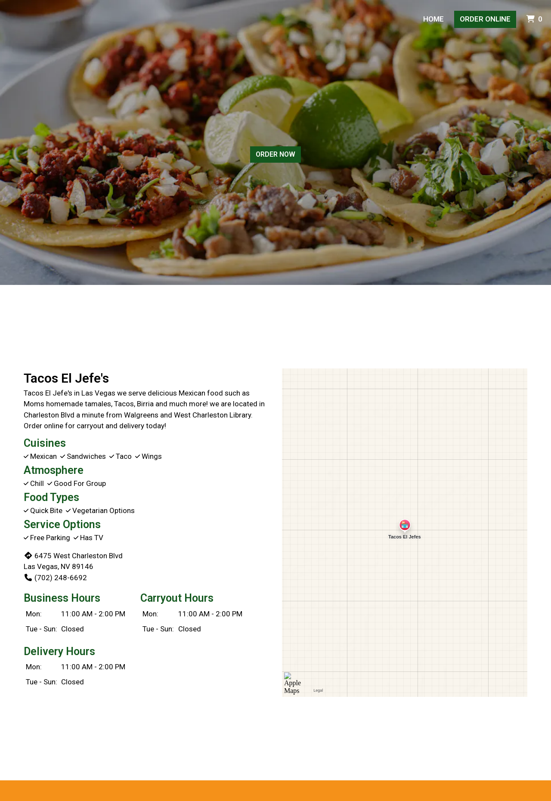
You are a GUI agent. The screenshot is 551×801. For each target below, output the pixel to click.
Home (433, 19)
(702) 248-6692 (55, 577)
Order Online (485, 19)
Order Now (275, 154)
